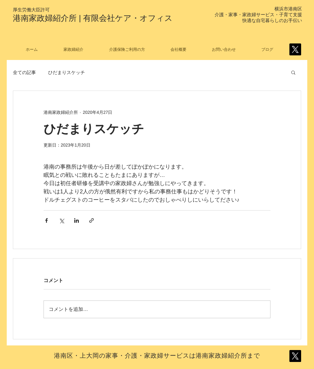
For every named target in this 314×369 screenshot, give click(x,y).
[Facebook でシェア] (46, 220)
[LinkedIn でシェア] (76, 220)
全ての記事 (24, 72)
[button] (293, 72)
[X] (295, 49)
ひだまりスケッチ (66, 72)
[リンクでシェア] (91, 220)
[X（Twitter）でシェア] (61, 220)
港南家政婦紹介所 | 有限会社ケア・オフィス (93, 18)
